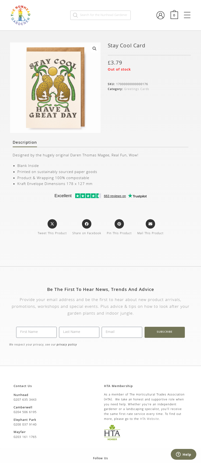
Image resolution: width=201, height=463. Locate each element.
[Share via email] (150, 227)
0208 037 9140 (25, 424)
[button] (94, 48)
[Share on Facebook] (86, 227)
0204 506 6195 (25, 412)
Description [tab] (25, 143)
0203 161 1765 (25, 437)
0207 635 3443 (25, 400)
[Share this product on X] (52, 227)
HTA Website (149, 419)
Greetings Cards (136, 89)
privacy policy (66, 344)
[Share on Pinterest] (119, 227)
